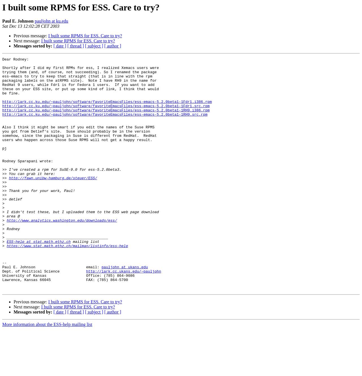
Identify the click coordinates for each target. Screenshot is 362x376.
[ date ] (59, 46)
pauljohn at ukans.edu (125, 309)
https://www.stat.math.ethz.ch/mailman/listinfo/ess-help (67, 283)
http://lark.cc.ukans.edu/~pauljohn (123, 314)
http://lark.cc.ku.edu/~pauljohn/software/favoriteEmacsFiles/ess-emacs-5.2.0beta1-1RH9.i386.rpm (106, 121)
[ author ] (112, 46)
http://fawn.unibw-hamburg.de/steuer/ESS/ (53, 202)
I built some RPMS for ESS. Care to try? (85, 35)
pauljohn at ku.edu (51, 21)
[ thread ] (75, 46)
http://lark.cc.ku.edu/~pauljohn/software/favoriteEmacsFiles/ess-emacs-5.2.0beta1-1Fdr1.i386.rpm (107, 110)
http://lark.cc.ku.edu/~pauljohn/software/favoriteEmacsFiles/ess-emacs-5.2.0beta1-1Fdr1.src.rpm (106, 115)
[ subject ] (94, 46)
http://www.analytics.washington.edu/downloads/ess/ (62, 253)
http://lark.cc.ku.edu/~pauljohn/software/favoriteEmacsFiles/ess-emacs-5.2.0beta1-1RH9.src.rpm (104, 126)
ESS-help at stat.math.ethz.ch (39, 278)
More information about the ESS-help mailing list (47, 371)
